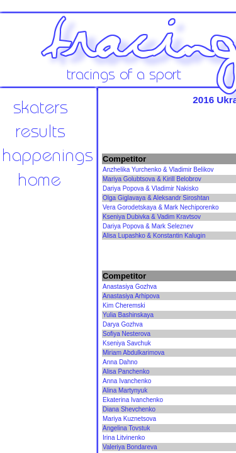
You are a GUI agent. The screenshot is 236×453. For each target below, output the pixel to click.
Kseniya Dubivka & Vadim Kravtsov (152, 216)
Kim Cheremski (124, 305)
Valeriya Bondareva (130, 447)
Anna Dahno (120, 362)
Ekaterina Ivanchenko (133, 399)
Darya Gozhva (123, 324)
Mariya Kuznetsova (129, 418)
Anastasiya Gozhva (130, 286)
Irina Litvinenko (124, 437)
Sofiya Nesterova (126, 333)
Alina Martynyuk (125, 390)
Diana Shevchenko (129, 409)
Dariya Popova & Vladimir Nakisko (150, 188)
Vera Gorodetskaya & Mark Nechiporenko (161, 207)
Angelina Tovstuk (126, 428)
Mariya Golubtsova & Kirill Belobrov (152, 179)
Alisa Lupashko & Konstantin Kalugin (154, 235)
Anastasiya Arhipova (131, 296)
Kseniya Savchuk (127, 343)
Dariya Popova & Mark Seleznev (148, 226)
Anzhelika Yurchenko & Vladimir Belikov (158, 169)
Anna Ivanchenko (127, 381)
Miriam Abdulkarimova (133, 352)
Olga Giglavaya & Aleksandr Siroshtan (156, 197)
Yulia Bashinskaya (128, 314)
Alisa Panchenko (126, 371)
